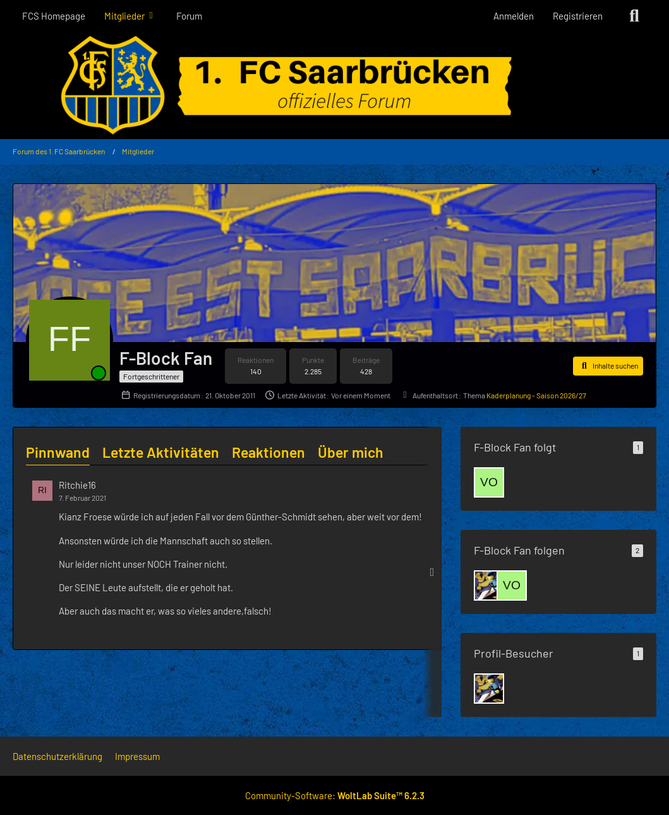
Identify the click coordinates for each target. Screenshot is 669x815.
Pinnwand (58, 452)
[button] (608, 366)
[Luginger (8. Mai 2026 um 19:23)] (489, 688)
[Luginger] (489, 585)
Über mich (350, 452)
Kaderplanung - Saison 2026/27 (536, 395)
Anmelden (513, 15)
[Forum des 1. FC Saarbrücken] (334, 85)
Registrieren (578, 15)
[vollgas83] (489, 482)
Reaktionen (268, 452)
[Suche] (634, 16)
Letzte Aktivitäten (160, 452)
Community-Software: (335, 795)
